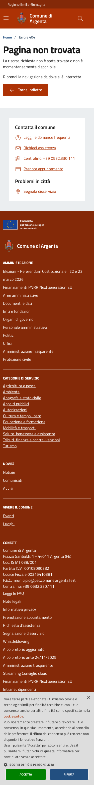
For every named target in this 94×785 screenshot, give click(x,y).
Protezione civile (17, 359)
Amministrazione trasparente (28, 665)
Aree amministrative (20, 295)
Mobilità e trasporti (19, 428)
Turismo (10, 446)
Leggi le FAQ (13, 593)
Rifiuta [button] (69, 774)
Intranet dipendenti (19, 689)
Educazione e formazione (24, 422)
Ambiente (11, 392)
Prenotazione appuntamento (27, 617)
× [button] (88, 698)
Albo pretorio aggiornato (23, 649)
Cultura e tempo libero (22, 416)
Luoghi (9, 524)
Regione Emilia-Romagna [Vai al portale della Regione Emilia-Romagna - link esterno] (26, 4)
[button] (47, 764)
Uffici (7, 343)
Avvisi (8, 488)
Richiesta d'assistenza (21, 625)
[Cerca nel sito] (80, 18)
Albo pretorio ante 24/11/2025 (29, 657)
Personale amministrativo (25, 327)
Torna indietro (25, 90)
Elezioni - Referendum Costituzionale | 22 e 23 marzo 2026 (42, 275)
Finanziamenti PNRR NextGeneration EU (37, 287)
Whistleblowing (16, 641)
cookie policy (13, 716)
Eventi (8, 516)
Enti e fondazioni (17, 311)
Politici (9, 335)
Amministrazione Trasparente (28, 351)
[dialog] (47, 738)
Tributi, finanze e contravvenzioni (31, 440)
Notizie (9, 472)
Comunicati (12, 480)
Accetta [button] (26, 774)
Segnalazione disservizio (23, 633)
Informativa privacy (19, 609)
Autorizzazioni (15, 410)
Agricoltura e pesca (19, 386)
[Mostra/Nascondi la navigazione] (6, 18)
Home (7, 37)
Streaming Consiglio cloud (25, 673)
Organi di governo (18, 319)
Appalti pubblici (16, 404)
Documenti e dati (17, 303)
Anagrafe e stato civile (22, 398)
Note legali (12, 601)
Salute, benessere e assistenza (29, 434)
